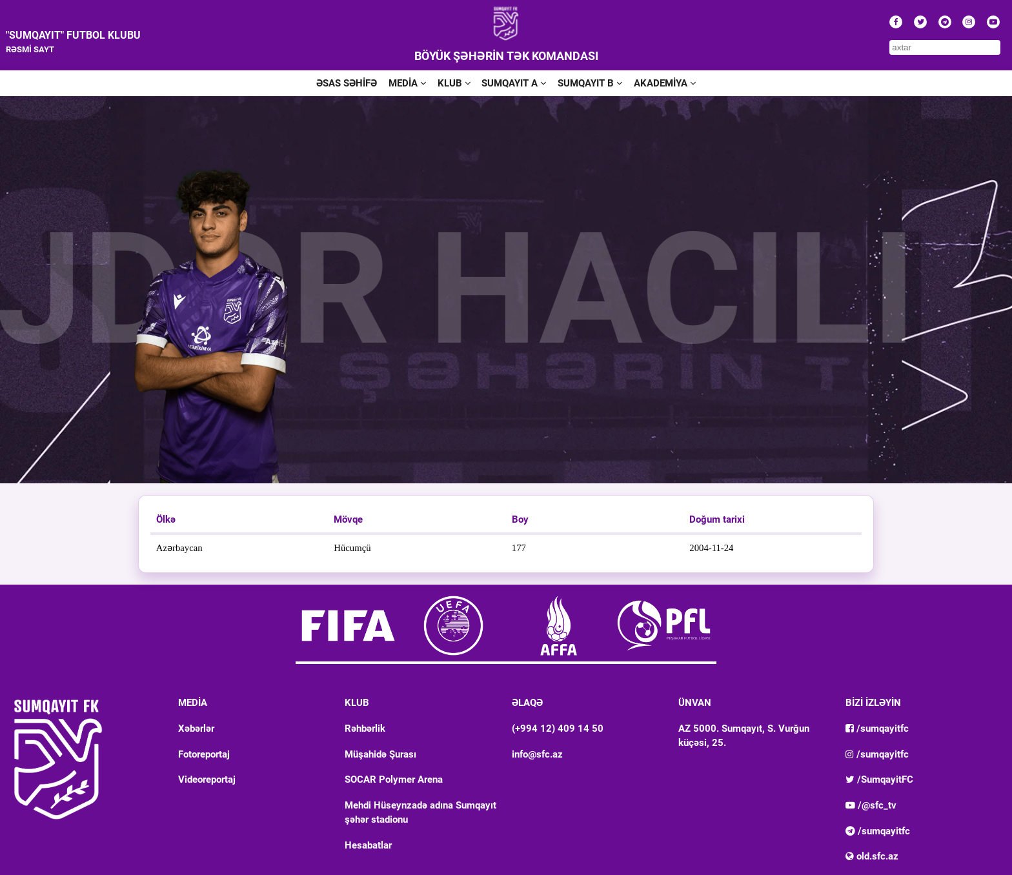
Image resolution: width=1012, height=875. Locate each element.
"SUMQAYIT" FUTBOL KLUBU (73, 35)
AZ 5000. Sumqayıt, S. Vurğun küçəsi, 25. (743, 736)
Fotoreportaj (204, 754)
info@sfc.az (537, 754)
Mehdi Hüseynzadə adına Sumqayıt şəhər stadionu (420, 812)
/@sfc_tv (870, 805)
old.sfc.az (871, 856)
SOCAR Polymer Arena (394, 779)
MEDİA (407, 83)
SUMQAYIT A (513, 83)
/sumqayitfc (877, 728)
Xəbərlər (196, 728)
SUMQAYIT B (590, 83)
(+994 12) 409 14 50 (557, 728)
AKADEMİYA (665, 83)
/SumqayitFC (879, 779)
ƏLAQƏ (527, 703)
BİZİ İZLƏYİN (873, 703)
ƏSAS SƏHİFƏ (346, 83)
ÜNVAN (694, 703)
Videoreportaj (207, 779)
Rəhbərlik (365, 728)
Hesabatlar (368, 845)
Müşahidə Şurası (380, 754)
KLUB (454, 83)
